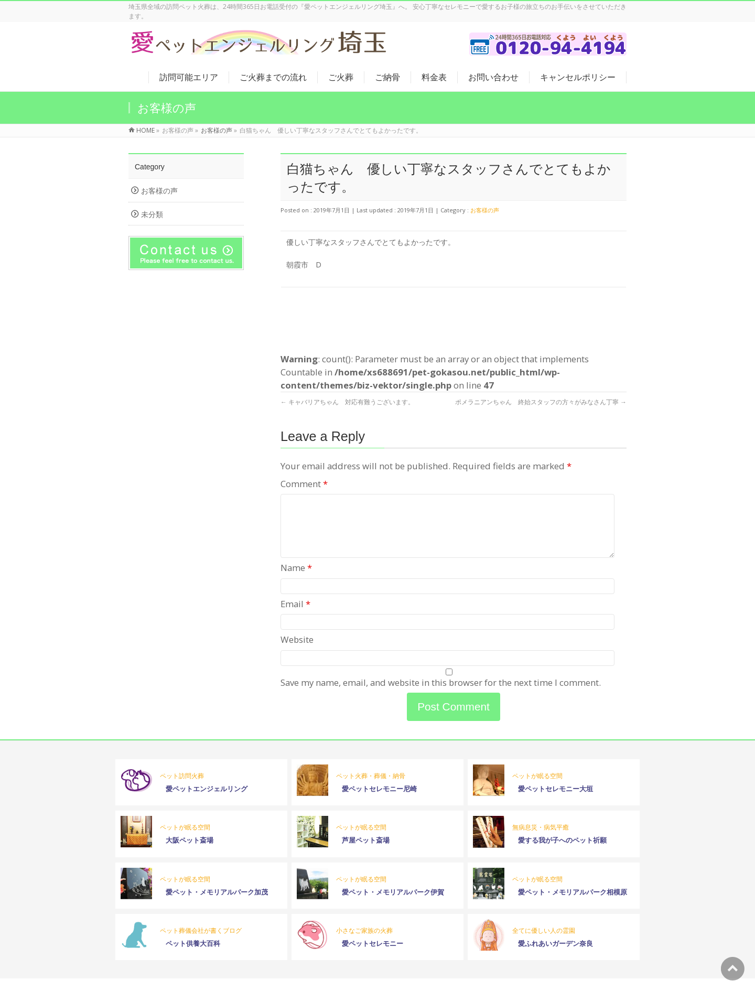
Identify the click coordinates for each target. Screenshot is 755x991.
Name (296, 580)
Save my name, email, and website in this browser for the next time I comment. (441, 695)
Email (295, 616)
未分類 (152, 214)
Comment (304, 484)
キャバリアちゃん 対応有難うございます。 (347, 401)
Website (297, 652)
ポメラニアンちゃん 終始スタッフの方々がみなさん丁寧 (541, 401)
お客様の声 (484, 210)
